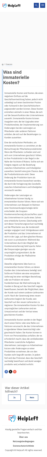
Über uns (23, 437)
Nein (32, 397)
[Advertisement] (23, 35)
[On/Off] (36, 5)
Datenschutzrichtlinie (23, 446)
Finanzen (9, 64)
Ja (14, 397)
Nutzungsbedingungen (23, 441)
